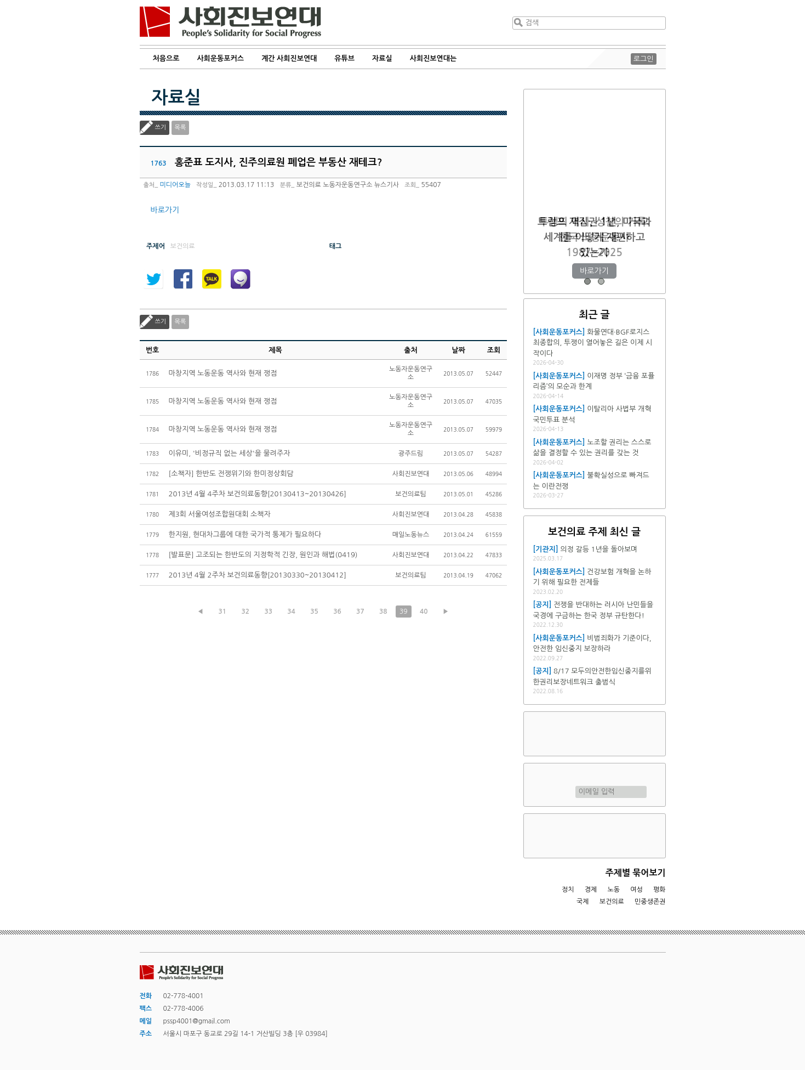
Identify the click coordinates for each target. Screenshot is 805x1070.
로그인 (643, 59)
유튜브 (344, 58)
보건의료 (612, 901)
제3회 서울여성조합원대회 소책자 (220, 514)
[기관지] (545, 549)
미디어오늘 (175, 185)
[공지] (542, 604)
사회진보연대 (230, 22)
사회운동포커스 (220, 58)
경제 (591, 889)
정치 (568, 889)
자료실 (382, 58)
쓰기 (161, 127)
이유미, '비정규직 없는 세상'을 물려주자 (229, 453)
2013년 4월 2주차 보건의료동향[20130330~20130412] (257, 575)
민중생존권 (650, 901)
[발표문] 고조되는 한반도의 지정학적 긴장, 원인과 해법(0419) (263, 554)
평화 (659, 889)
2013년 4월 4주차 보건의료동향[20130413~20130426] (257, 493)
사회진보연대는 (433, 58)
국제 (582, 901)
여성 (636, 889)
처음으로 (166, 58)
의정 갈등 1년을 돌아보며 (598, 549)
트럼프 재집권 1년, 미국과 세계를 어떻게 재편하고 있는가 (594, 237)
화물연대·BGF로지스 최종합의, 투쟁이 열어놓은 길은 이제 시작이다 (593, 343)
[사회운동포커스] (559, 332)
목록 (180, 127)
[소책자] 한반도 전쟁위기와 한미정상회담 (231, 473)
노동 (613, 889)
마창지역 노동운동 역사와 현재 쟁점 (223, 373)
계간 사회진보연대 (289, 58)
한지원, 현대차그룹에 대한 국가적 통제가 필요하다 (245, 534)
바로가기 (165, 210)
